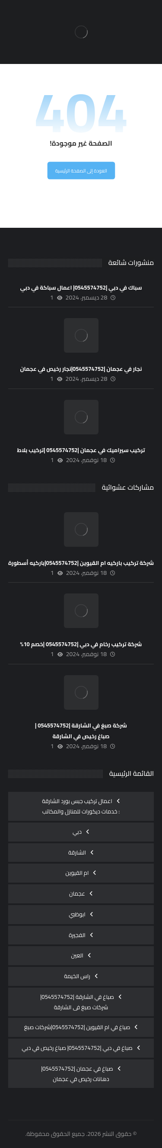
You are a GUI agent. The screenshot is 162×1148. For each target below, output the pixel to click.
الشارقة (77, 852)
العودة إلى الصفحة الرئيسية (81, 170)
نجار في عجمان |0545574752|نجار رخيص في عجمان (81, 369)
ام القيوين (77, 872)
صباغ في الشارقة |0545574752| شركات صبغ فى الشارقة (77, 1002)
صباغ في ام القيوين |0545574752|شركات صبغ (77, 1027)
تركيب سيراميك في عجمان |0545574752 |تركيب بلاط (81, 450)
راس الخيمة (77, 976)
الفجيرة (77, 935)
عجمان (77, 893)
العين (77, 955)
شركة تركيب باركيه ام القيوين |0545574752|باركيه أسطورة (81, 563)
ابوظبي (77, 914)
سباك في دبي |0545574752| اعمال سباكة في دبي (81, 287)
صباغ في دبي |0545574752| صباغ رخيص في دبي (77, 1048)
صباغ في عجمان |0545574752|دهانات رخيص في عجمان (77, 1073)
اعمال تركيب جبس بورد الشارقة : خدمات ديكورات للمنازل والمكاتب (81, 806)
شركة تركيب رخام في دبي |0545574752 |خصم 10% (81, 644)
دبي (77, 831)
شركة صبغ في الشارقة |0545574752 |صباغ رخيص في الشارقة (81, 730)
